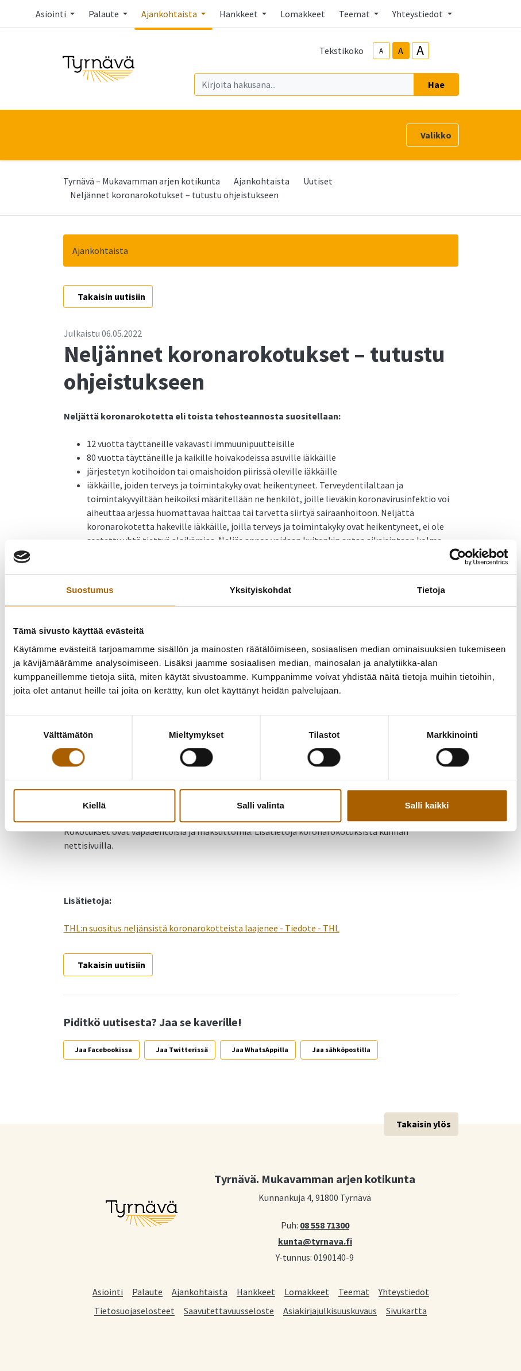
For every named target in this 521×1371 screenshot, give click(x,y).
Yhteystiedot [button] (418, 14)
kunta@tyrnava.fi (315, 1240)
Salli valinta (260, 805)
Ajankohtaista (262, 181)
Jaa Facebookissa (103, 1049)
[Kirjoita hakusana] (304, 84)
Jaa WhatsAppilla (260, 1049)
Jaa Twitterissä (182, 1049)
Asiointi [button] (52, 14)
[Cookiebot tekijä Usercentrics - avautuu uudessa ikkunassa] (457, 556)
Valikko (435, 135)
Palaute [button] (104, 14)
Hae (436, 84)
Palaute (147, 1291)
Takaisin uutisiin (111, 296)
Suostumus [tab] (90, 590)
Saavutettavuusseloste (229, 1310)
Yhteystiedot (404, 1291)
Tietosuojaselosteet (134, 1310)
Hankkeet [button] (239, 14)
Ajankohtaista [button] (170, 14)
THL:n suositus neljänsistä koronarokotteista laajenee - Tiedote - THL (201, 928)
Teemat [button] (355, 14)
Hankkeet (256, 1291)
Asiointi (107, 1291)
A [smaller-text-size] (381, 51)
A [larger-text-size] (420, 50)
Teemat (353, 1291)
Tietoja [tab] (431, 590)
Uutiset (318, 181)
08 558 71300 (324, 1224)
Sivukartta (406, 1310)
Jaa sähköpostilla (341, 1049)
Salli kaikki (427, 805)
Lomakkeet (302, 14)
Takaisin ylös (423, 1124)
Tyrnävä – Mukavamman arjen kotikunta (141, 181)
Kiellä (94, 805)
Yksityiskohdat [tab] (260, 590)
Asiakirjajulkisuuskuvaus (330, 1310)
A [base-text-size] (400, 50)
